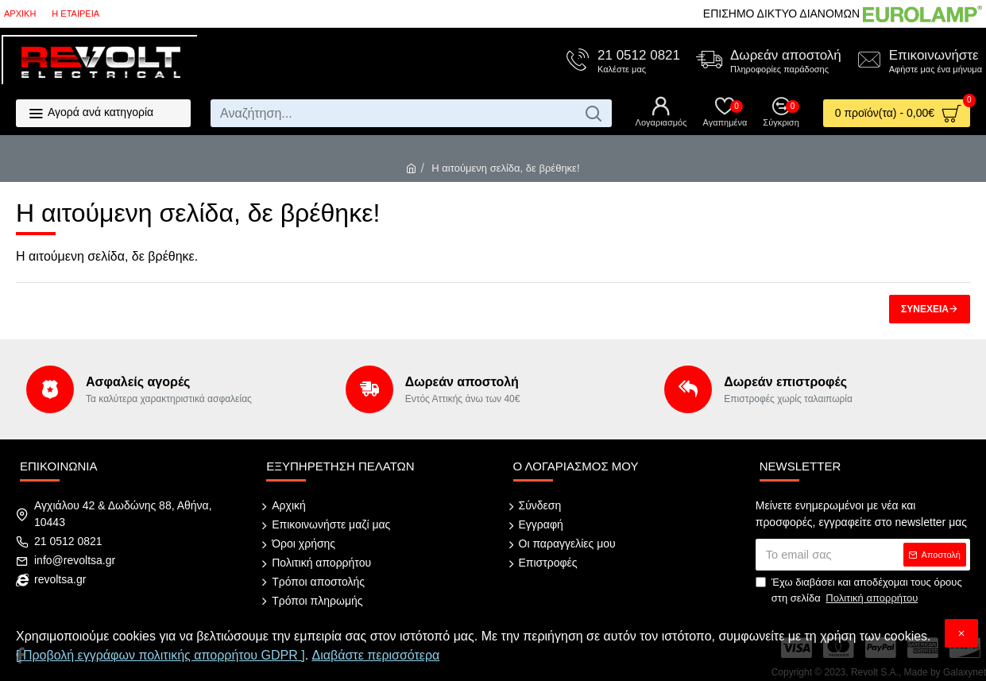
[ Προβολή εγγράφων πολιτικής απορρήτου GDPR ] (160, 655)
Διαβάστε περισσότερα (376, 655)
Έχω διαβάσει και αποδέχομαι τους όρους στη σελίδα (859, 591)
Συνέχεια (925, 309)
